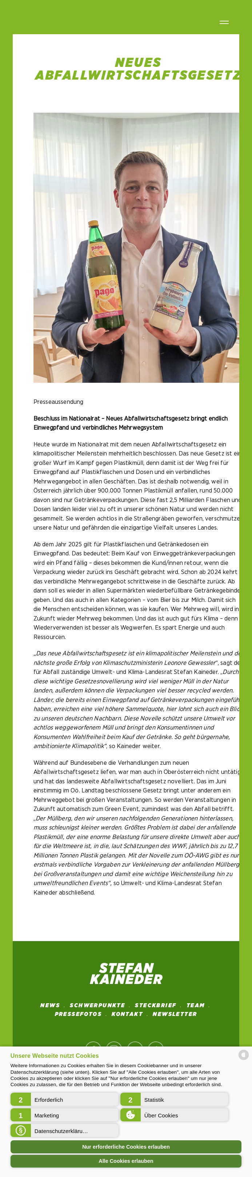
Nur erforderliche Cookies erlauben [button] (126, 1147)
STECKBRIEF (155, 1005)
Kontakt (127, 1014)
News (50, 1005)
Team (196, 1005)
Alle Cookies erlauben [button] (126, 1161)
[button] (65, 1099)
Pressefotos (78, 1014)
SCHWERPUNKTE (97, 1005)
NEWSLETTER (175, 1014)
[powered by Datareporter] (243, 1059)
